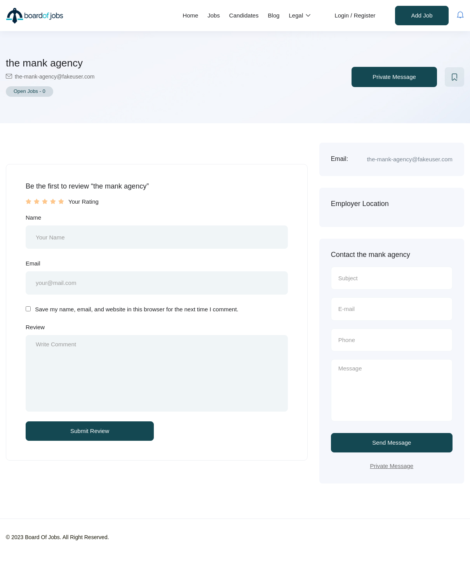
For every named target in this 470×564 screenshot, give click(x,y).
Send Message (391, 443)
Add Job (421, 15)
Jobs (213, 15)
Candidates (244, 15)
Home (190, 15)
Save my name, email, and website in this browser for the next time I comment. (136, 309)
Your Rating (83, 201)
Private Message (394, 76)
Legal (300, 15)
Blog (274, 15)
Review (35, 327)
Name (33, 217)
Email (33, 263)
